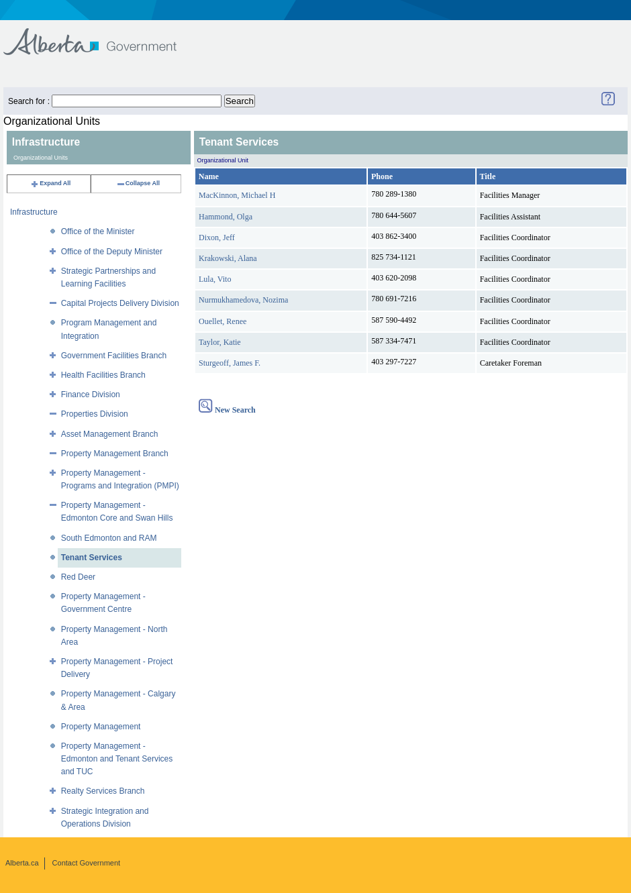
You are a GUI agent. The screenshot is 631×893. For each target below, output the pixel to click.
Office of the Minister (98, 231)
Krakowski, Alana (228, 258)
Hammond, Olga (225, 216)
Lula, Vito (215, 279)
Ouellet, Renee (222, 321)
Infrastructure (34, 212)
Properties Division (94, 414)
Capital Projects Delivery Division (120, 303)
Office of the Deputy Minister (111, 251)
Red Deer (78, 577)
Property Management (101, 726)
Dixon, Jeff (217, 237)
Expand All (50, 183)
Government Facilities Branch (113, 355)
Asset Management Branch (109, 434)
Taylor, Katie (220, 342)
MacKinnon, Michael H (237, 195)
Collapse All (138, 183)
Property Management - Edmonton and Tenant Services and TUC (117, 758)
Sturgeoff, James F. (229, 363)
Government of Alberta (101, 35)
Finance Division (90, 394)
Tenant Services (91, 557)
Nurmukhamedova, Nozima (243, 300)
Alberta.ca (22, 863)
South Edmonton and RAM (109, 538)
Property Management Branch (114, 453)
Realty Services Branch (103, 791)
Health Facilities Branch (103, 375)
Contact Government (86, 863)
